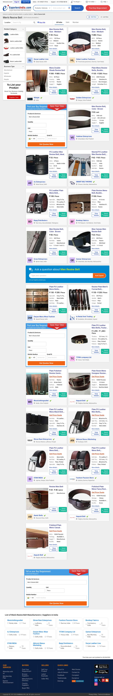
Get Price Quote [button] (55, 377)
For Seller (91, 2)
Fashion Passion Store (85, 478)
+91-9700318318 (59, 2)
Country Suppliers (25, 684)
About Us (60, 669)
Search (77, 8)
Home (5, 14)
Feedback (60, 675)
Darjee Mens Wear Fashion (44, 317)
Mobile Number (33, 135)
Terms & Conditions (104, 694)
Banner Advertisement (8, 682)
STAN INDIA (38, 478)
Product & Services (34, 113)
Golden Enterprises (83, 98)
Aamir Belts (38, 515)
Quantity (30, 122)
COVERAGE (77, 681)
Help (104, 2)
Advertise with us (8, 672)
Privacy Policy (93, 694)
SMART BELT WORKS (84, 182)
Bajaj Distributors (40, 220)
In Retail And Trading (84, 317)
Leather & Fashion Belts (15, 14)
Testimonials (61, 678)
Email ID (49, 135)
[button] (69, 8)
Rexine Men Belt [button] (56, 486)
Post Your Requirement (26, 670)
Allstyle (36, 98)
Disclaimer (75, 678)
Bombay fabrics (82, 220)
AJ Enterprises (39, 182)
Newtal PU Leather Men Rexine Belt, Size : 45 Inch (99, 154)
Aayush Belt (80, 401)
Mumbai (75, 22)
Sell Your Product (44, 670)
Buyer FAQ (25, 688)
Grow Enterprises (40, 259)
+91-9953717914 (40, 2)
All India (59, 22)
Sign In (16, 2)
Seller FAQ (45, 679)
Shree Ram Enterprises (43, 439)
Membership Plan (7, 677)
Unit (29, 128)
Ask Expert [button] (99, 276)
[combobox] (31, 139)
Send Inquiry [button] (63, 53)
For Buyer (76, 2)
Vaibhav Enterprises (84, 136)
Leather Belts (28, 14)
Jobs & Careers (62, 672)
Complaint (75, 675)
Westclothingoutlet (41, 401)
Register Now (14, 97)
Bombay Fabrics (92, 620)
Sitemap (60, 681)
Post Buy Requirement (98, 8)
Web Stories (76, 669)
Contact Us (75, 672)
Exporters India (17, 8)
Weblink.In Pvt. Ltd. (22, 694)
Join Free (25, 2)
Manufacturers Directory (27, 679)
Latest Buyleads (44, 675)
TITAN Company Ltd (67, 632)
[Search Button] (34, 22)
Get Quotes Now (46, 144)
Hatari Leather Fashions (85, 59)
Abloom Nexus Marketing (86, 439)
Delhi (67, 22)
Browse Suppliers (25, 675)
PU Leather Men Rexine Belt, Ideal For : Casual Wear (56, 154)
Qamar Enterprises (83, 259)
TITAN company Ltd (83, 357)
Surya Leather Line (41, 59)
